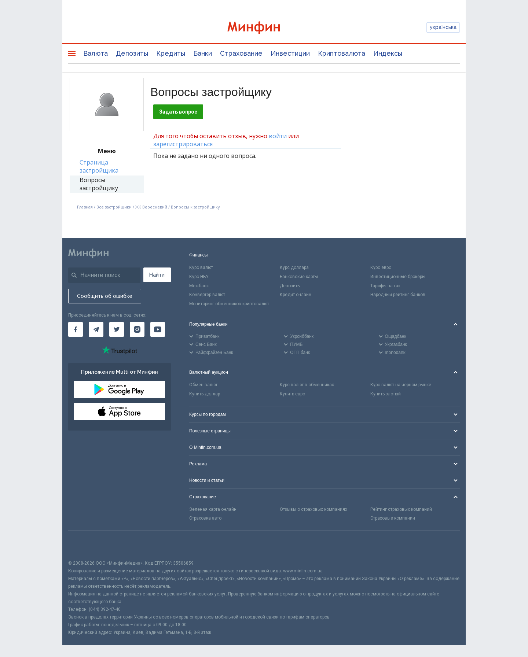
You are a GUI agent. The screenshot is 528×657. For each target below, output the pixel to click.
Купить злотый (385, 393)
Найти (157, 275)
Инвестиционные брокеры (397, 276)
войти (278, 136)
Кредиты (170, 53)
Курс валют (201, 267)
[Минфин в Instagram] (137, 329)
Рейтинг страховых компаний (401, 509)
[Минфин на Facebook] (75, 329)
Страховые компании (392, 518)
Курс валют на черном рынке (400, 384)
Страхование (241, 53)
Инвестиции (290, 53)
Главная (85, 207)
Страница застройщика (99, 166)
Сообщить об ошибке (104, 296)
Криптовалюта (341, 53)
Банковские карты (299, 276)
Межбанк (199, 285)
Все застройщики (114, 207)
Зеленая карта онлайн (212, 509)
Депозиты (132, 53)
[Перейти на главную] (264, 27)
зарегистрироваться (183, 144)
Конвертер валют (207, 294)
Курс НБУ (199, 276)
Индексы (387, 53)
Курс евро (380, 267)
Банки (202, 53)
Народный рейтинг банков (397, 294)
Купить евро (292, 393)
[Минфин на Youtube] (157, 329)
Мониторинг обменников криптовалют (229, 303)
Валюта (95, 53)
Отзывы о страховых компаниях (313, 509)
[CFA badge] (84, 545)
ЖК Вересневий (151, 207)
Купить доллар (204, 393)
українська (443, 27)
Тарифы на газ (385, 285)
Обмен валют (203, 384)
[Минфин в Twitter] (116, 329)
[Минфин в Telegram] (96, 329)
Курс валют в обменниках (307, 384)
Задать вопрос (178, 112)
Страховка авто (205, 518)
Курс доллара (294, 267)
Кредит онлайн (295, 294)
